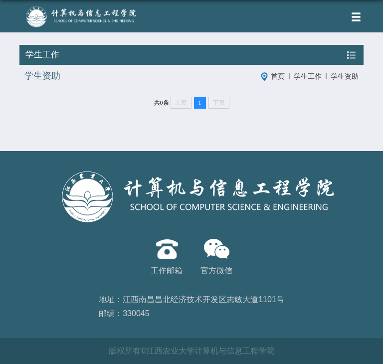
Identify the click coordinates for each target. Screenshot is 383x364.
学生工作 (308, 76)
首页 (278, 76)
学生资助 (345, 76)
